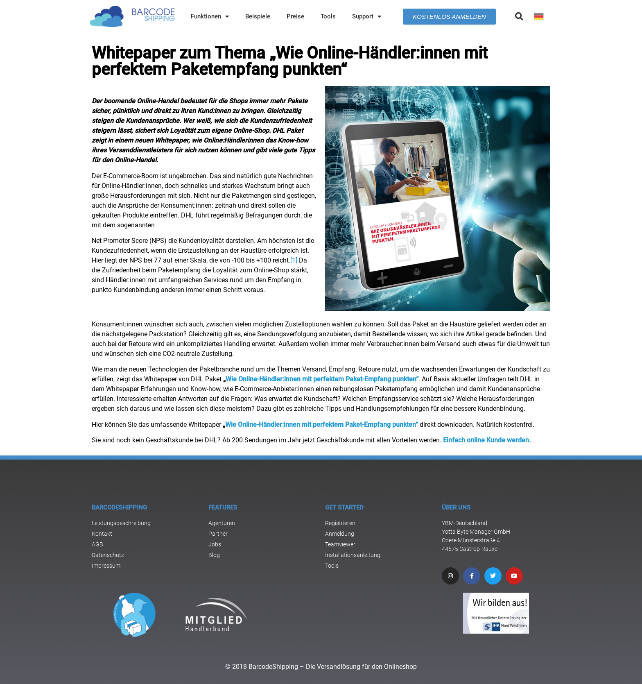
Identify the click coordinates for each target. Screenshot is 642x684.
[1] (293, 260)
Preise (295, 16)
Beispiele (257, 16)
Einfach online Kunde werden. (487, 440)
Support (366, 16)
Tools (328, 16)
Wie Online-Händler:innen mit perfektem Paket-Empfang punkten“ (322, 379)
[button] (519, 16)
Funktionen (210, 16)
